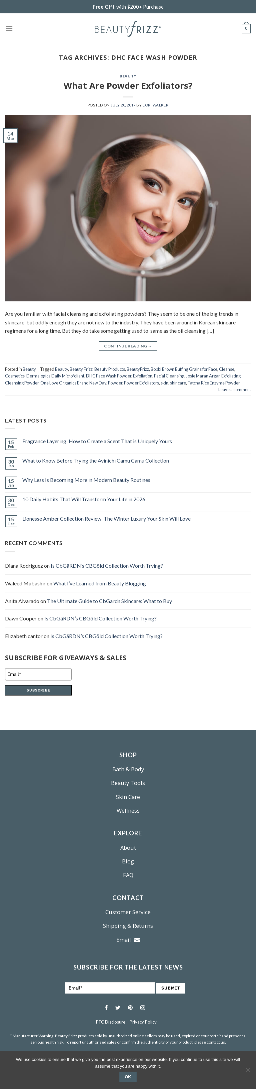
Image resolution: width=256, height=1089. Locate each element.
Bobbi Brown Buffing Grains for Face (184, 369)
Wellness (128, 810)
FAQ (128, 875)
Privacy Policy (143, 1022)
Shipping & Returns (128, 925)
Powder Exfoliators (141, 382)
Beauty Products (109, 369)
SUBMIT (170, 988)
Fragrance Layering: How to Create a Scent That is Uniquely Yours (97, 441)
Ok (128, 1077)
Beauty (128, 75)
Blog (128, 861)
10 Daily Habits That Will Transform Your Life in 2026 (83, 499)
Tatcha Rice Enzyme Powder (214, 382)
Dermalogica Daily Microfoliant (55, 375)
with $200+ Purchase (128, 7)
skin (164, 382)
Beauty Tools (128, 783)
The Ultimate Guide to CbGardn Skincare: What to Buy (109, 601)
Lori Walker (155, 105)
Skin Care (128, 797)
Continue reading (128, 346)
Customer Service (128, 912)
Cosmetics (15, 375)
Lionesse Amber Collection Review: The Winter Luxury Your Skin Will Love (106, 518)
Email (128, 939)
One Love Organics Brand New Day (73, 382)
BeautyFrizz (138, 369)
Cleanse (226, 369)
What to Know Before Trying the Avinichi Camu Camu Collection (95, 460)
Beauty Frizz (81, 369)
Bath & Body (128, 769)
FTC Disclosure (110, 1022)
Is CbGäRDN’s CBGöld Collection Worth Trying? (107, 565)
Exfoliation (142, 375)
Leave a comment (234, 389)
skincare (178, 382)
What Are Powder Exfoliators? (128, 85)
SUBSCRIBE (38, 690)
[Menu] (9, 28)
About (128, 847)
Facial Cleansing (169, 375)
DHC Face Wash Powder (108, 375)
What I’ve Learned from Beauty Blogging (99, 583)
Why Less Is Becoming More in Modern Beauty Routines (86, 480)
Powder (115, 382)
